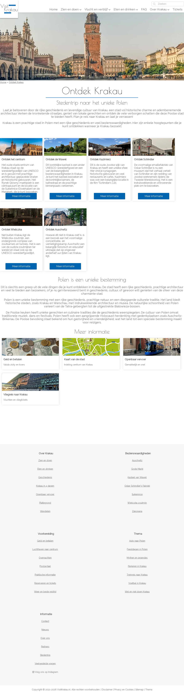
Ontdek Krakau (16, 82)
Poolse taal (45, 566)
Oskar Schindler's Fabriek (137, 486)
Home (53, 9)
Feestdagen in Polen (137, 549)
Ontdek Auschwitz (56, 229)
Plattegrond (45, 503)
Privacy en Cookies (124, 689)
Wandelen (45, 511)
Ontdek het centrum (13, 159)
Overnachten (45, 557)
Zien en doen (71, 9)
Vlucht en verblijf (98, 9)
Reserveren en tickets (45, 583)
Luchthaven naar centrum (45, 549)
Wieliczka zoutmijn (137, 503)
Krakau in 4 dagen (45, 486)
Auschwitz (137, 460)
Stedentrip (45, 655)
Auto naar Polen (137, 541)
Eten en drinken (126, 9)
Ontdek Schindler (144, 159)
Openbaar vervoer (45, 494)
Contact (45, 621)
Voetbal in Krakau (137, 583)
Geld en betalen (45, 541)
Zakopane (137, 511)
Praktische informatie (45, 574)
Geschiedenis (45, 477)
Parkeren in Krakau (137, 566)
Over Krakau (159, 9)
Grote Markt (137, 469)
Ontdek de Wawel (56, 159)
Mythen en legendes (137, 557)
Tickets (177, 9)
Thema (148, 689)
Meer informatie (21, 196)
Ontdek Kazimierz (100, 159)
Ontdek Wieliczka (12, 229)
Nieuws (45, 629)
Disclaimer (107, 689)
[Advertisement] (92, 421)
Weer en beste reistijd (45, 591)
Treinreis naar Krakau (137, 574)
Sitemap (139, 689)
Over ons (45, 638)
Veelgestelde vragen (45, 663)
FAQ (144, 9)
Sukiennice (137, 494)
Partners (45, 646)
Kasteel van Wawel (137, 477)
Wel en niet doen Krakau (137, 591)
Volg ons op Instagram (45, 672)
